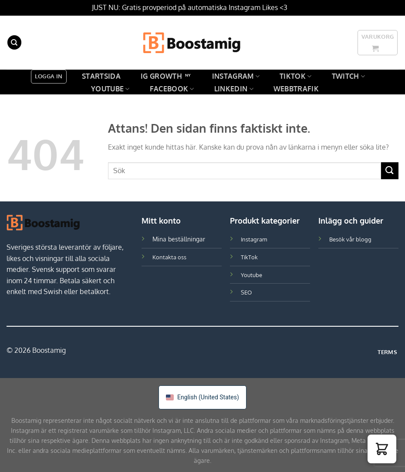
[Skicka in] (389, 170)
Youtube (110, 89)
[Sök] (14, 42)
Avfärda (301, 7)
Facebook (172, 89)
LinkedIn (233, 89)
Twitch (348, 76)
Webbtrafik (296, 89)
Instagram (236, 76)
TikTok (295, 76)
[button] (382, 449)
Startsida (101, 76)
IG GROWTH (161, 76)
